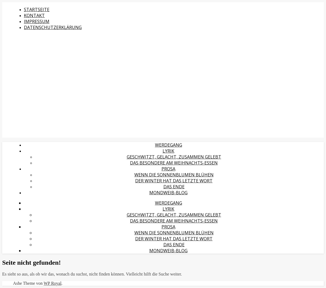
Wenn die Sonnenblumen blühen (174, 175)
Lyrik (168, 151)
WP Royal (53, 283)
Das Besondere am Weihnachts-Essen (174, 163)
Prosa (168, 169)
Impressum (36, 21)
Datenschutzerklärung (53, 27)
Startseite (36, 9)
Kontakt (34, 15)
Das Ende (174, 187)
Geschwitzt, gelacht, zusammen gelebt (174, 157)
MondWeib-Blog (168, 193)
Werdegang (168, 145)
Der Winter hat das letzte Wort (174, 181)
